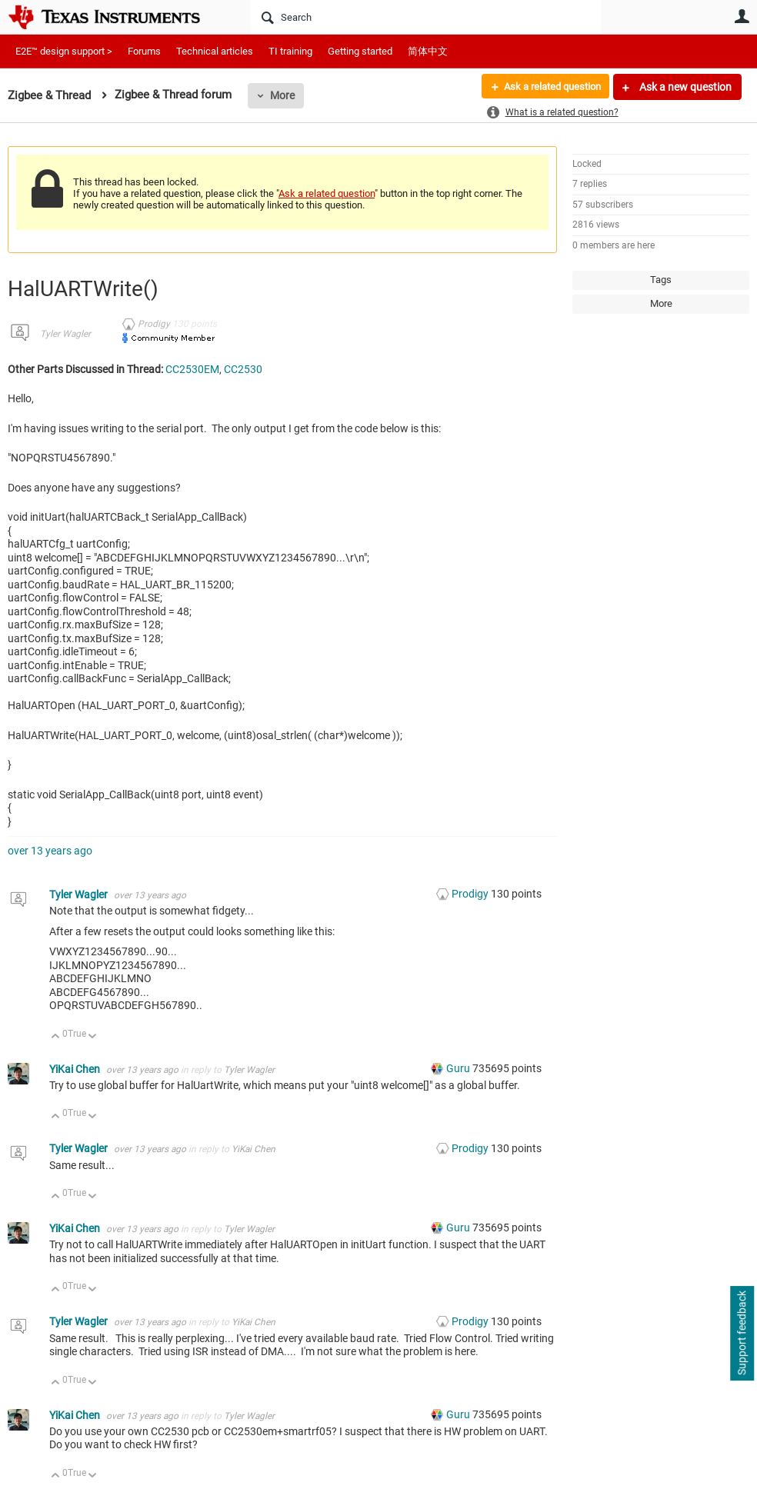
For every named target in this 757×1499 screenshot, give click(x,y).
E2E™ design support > (63, 51)
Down (92, 1037)
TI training (290, 51)
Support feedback (741, 1333)
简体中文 (428, 51)
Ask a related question (546, 87)
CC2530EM (192, 369)
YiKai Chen (75, 1069)
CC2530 (243, 369)
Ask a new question (684, 87)
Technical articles (214, 51)
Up (55, 1037)
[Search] (425, 17)
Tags (661, 279)
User (741, 16)
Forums (144, 51)
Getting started (360, 51)
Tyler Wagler (65, 333)
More (282, 95)
